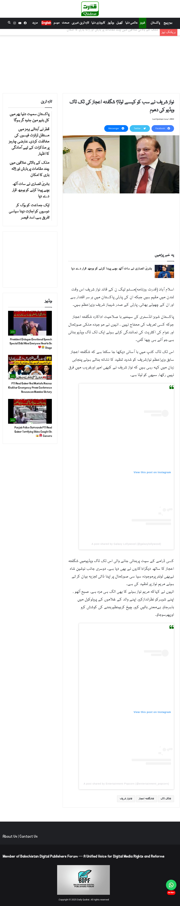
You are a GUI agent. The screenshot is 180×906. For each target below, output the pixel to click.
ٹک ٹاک (165, 799)
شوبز (142, 23)
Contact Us (29, 836)
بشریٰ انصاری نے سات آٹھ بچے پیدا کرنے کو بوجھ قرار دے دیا (111, 268)
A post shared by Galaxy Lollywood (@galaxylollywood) (126, 544)
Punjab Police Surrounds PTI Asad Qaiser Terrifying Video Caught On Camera (33, 431)
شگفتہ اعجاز (145, 799)
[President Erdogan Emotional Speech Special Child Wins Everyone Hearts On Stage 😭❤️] (30, 323)
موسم (56, 23)
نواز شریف (125, 799)
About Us (10, 836)
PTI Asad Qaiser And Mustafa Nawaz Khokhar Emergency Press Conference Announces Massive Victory (30, 387)
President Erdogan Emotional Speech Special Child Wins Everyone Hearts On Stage (30, 343)
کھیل (119, 23)
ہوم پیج (168, 23)
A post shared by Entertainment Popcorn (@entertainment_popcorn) (126, 783)
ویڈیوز (111, 23)
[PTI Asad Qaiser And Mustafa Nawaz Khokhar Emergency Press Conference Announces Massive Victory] (30, 367)
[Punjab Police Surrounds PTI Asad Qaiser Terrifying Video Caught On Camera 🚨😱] (30, 411)
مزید (35, 23)
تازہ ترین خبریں (80, 23)
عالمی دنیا (131, 23)
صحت (65, 23)
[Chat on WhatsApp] (171, 885)
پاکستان (155, 23)
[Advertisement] (90, 63)
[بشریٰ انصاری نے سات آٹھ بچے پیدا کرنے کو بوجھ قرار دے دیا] (164, 271)
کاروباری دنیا (98, 23)
